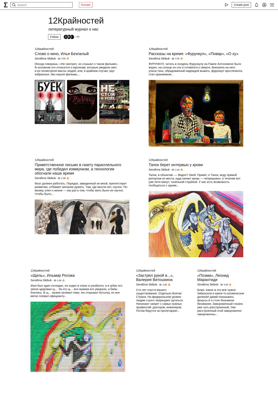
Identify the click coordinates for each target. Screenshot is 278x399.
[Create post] (241, 4)
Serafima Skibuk (45, 58)
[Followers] (71, 36)
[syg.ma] (6, 4)
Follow (54, 36)
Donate (85, 4)
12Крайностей (44, 48)
